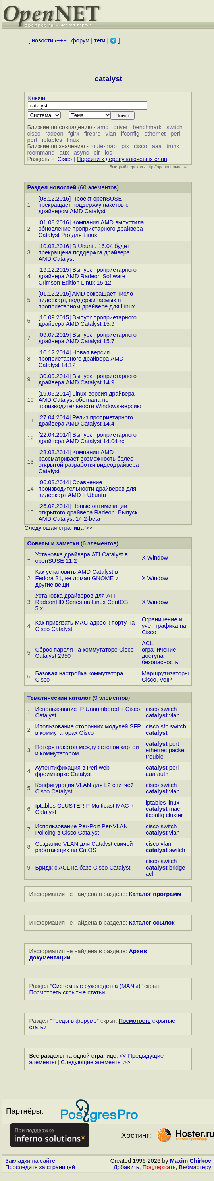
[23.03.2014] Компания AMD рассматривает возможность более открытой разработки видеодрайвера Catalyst (89, 461)
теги (99, 40)
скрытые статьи (67, 992)
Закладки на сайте (30, 1161)
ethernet (155, 133)
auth (163, 774)
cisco (33, 133)
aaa (157, 146)
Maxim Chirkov (190, 1161)
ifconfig (130, 133)
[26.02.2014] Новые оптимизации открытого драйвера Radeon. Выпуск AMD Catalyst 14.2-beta (88, 512)
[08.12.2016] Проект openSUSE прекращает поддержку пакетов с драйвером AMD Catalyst (84, 204)
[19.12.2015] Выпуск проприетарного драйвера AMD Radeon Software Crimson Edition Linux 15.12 (88, 276)
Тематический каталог (59, 698)
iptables (52, 140)
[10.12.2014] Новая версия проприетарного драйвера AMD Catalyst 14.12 (81, 358)
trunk (172, 146)
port (32, 140)
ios (108, 152)
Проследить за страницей (40, 1167)
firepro (92, 133)
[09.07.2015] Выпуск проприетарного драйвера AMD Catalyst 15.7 (88, 338)
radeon (54, 133)
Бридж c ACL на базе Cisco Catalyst (83, 867)
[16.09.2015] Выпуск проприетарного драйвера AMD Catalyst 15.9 (88, 320)
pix (125, 146)
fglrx (73, 133)
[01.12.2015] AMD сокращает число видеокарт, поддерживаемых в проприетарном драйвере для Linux (87, 300)
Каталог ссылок (151, 922)
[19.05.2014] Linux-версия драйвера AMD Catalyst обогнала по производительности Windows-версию (90, 399)
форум (80, 40)
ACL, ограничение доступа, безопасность (160, 652)
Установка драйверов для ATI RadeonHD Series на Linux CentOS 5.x (81, 602)
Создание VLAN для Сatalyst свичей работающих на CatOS (84, 847)
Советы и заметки (53, 543)
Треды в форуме (74, 1021)
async (81, 152)
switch (174, 127)
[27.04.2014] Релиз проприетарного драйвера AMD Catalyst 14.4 (86, 420)
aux (64, 152)
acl (149, 874)
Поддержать (159, 1167)
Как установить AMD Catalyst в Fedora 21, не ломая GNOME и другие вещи (77, 578)
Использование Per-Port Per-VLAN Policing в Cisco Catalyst (81, 829)
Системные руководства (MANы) (96, 986)
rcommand (40, 152)
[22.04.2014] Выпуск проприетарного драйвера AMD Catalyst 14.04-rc (88, 438)
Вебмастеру (195, 1167)
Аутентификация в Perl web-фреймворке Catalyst (73, 770)
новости (42, 40)
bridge (177, 867)
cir (97, 152)
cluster (174, 815)
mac (174, 809)
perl (175, 133)
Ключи (36, 98)
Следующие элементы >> (95, 1062)
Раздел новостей (51, 187)
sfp (165, 726)
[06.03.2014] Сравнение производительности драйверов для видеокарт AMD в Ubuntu (87, 488)
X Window (155, 557)
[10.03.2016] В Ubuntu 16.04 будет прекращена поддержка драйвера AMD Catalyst (84, 252)
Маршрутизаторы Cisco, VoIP (165, 676)
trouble (155, 756)
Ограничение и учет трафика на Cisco (164, 625)
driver (121, 127)
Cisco (64, 159)
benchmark (147, 127)
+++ (61, 40)
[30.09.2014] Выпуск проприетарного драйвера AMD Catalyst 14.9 (88, 379)
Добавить (126, 1167)
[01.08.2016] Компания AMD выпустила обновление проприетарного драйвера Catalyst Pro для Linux (91, 228)
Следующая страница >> (58, 528)
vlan (111, 133)
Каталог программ (155, 894)
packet (177, 750)
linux (73, 140)
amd (103, 127)
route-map (103, 146)
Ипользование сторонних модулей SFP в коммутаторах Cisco (88, 729)
